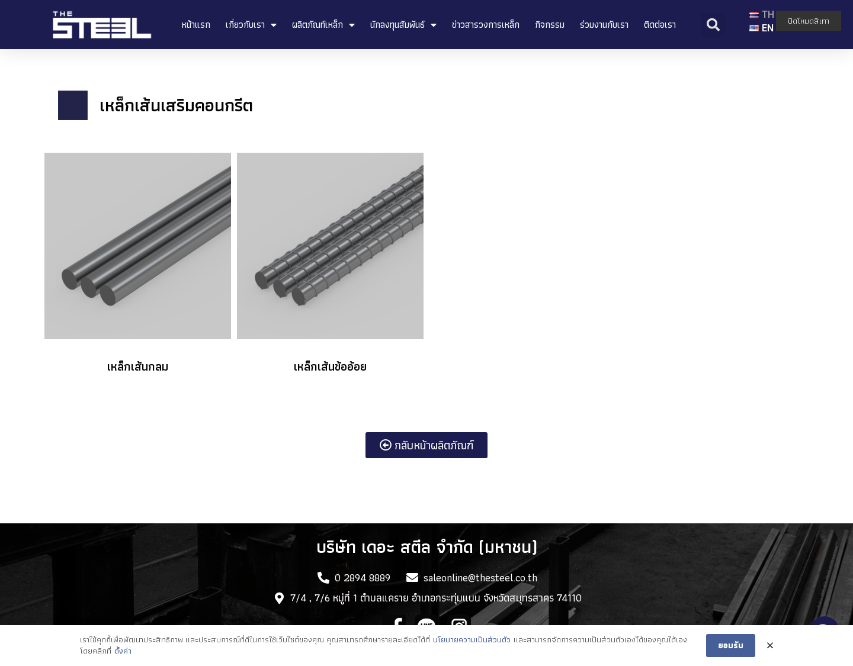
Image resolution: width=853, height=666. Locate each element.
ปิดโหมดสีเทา (808, 20)
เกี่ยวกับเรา (251, 25)
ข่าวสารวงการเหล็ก (486, 24)
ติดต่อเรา (660, 24)
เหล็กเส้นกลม (137, 366)
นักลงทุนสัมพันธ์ (403, 25)
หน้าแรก (196, 24)
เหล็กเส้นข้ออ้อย (330, 366)
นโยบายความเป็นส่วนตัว (472, 640)
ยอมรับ (730, 646)
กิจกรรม (550, 24)
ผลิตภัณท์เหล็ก (323, 25)
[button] (426, 445)
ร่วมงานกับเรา (604, 24)
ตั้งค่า (123, 652)
